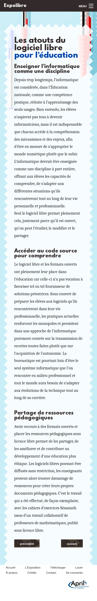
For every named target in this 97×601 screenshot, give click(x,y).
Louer (79, 567)
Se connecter (74, 572)
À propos (12, 572)
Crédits (31, 572)
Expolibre (15, 6)
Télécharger (58, 567)
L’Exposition (33, 567)
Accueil (10, 567)
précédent (27, 543)
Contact (51, 572)
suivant (72, 543)
